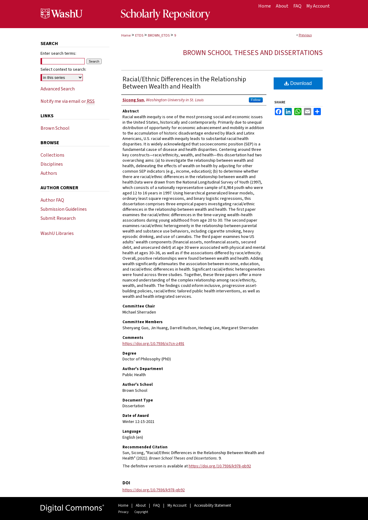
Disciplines (52, 164)
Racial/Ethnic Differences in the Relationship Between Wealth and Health (184, 82)
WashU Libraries (57, 233)
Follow (256, 100)
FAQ (156, 505)
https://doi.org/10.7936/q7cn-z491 (153, 344)
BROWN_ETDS (159, 35)
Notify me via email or (68, 101)
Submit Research (58, 218)
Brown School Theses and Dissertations (253, 52)
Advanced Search (58, 89)
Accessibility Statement (212, 505)
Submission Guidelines (64, 209)
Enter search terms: (58, 53)
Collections (52, 155)
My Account (177, 505)
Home (126, 35)
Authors (49, 173)
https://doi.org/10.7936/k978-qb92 (220, 466)
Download (298, 83)
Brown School (55, 128)
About (141, 505)
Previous (305, 35)
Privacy (123, 512)
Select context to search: (63, 70)
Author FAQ (52, 200)
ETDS (139, 35)
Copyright (141, 512)
